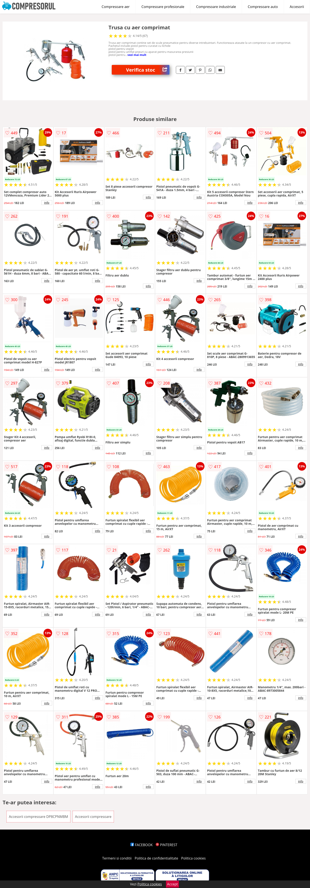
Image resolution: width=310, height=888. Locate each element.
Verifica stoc (147, 70)
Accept (172, 884)
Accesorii (297, 6)
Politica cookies (193, 858)
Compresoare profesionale (162, 6)
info (46, 202)
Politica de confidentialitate (156, 858)
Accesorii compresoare (93, 816)
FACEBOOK (141, 844)
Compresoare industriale (216, 6)
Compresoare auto (263, 6)
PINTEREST (166, 844)
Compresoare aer (116, 6)
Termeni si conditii (117, 858)
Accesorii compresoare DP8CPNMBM (38, 816)
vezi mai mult (136, 55)
